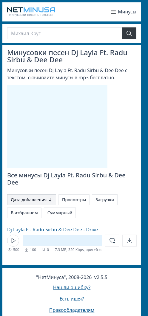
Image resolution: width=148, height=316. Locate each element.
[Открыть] (129, 240)
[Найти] (129, 33)
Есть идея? (72, 299)
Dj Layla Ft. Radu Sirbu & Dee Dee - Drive (52, 230)
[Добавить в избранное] (112, 240)
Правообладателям (72, 310)
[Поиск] (64, 33)
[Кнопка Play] (13, 241)
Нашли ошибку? (71, 287)
